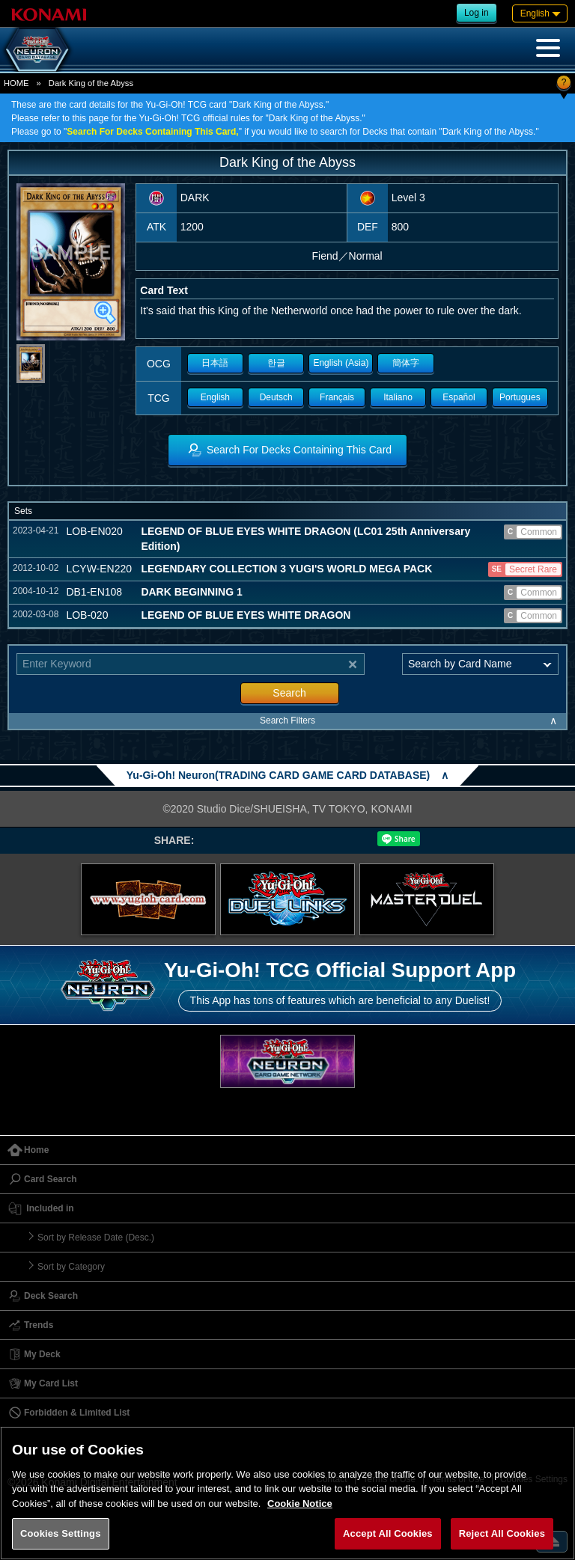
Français (337, 397)
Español (458, 397)
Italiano (398, 397)
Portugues (520, 397)
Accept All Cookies (388, 1533)
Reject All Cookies (502, 1533)
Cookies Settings (60, 1533)
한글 (276, 363)
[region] (287, 1493)
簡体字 (405, 363)
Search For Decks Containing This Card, (152, 131)
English (215, 397)
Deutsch (276, 397)
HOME (16, 83)
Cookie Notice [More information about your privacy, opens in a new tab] (299, 1503)
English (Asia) (340, 363)
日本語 (214, 363)
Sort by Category (71, 1266)
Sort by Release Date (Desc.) (95, 1237)
